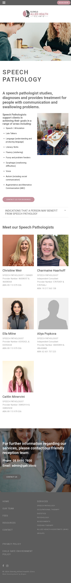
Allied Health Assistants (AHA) (52, 529)
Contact (8, 530)
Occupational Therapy (48, 510)
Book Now (63, 3)
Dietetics (41, 513)
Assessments (43, 521)
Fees (5, 515)
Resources (9, 523)
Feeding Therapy (45, 525)
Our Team (8, 508)
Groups (41, 533)
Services (42, 501)
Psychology (43, 517)
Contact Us (11, 477)
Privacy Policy (12, 544)
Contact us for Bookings (18, 199)
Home (6, 501)
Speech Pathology (46, 506)
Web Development (10, 574)
